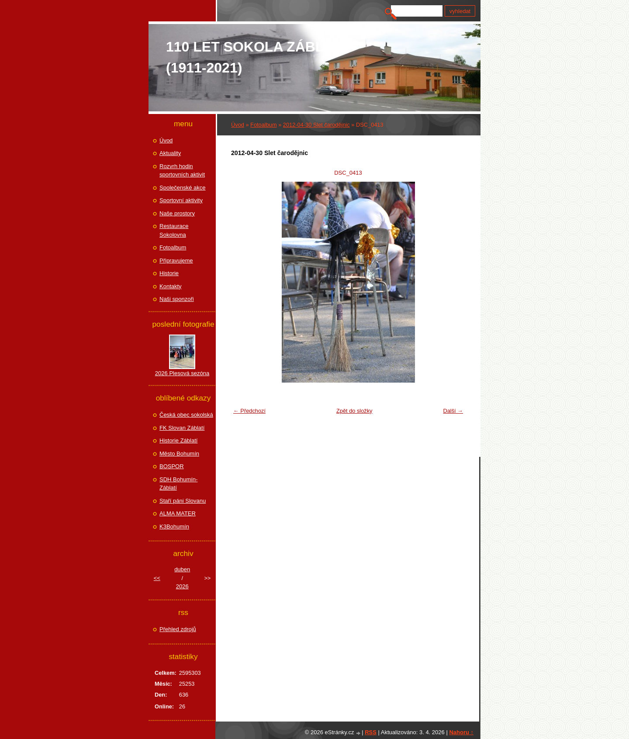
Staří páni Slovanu (182, 500)
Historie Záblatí (178, 440)
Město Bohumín (179, 453)
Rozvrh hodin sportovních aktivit (182, 170)
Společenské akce (182, 187)
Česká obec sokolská (186, 414)
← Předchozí (249, 410)
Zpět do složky (354, 410)
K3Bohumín (174, 526)
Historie (169, 273)
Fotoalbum (263, 124)
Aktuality (170, 153)
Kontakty (170, 286)
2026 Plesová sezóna (182, 373)
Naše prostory (177, 213)
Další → (453, 410)
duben (182, 569)
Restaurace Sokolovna (173, 230)
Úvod (237, 124)
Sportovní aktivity (181, 200)
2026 (182, 586)
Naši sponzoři (176, 299)
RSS (371, 732)
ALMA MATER (177, 513)
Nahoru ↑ (461, 732)
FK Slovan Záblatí (181, 428)
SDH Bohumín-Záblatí (178, 483)
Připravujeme (176, 260)
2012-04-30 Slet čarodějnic (316, 124)
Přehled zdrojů (177, 629)
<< (157, 578)
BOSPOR (171, 466)
